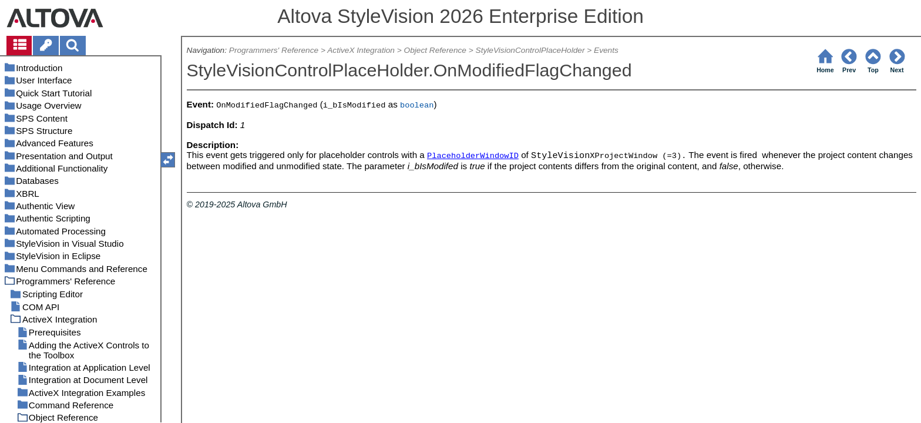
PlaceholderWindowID (473, 156)
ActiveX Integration (361, 50)
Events (606, 50)
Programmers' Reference (273, 50)
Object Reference (435, 50)
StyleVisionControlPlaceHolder (530, 50)
